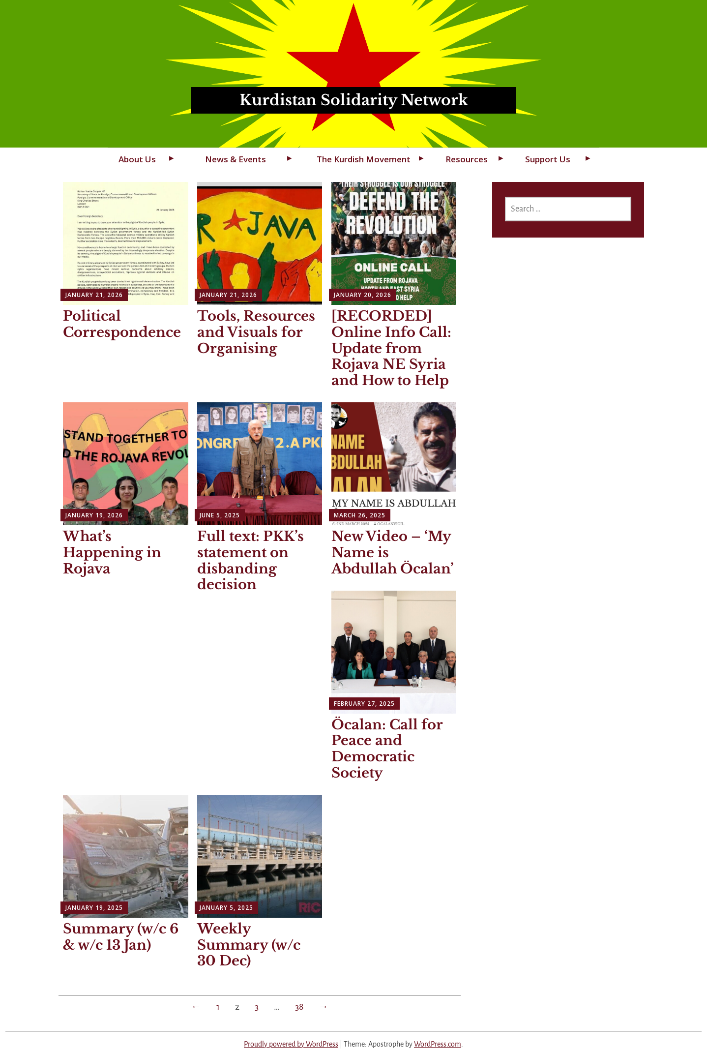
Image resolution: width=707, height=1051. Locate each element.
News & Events (235, 159)
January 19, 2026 (94, 515)
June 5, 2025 (220, 515)
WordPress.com (437, 1044)
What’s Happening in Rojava (112, 552)
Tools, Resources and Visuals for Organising (256, 332)
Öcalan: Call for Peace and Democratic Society (387, 749)
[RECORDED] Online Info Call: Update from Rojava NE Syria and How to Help (391, 348)
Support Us (547, 159)
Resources (466, 159)
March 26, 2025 (359, 515)
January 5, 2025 (226, 907)
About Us (137, 159)
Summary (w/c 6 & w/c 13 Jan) (120, 937)
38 (299, 1007)
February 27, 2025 (364, 703)
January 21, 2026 (94, 295)
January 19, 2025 (94, 907)
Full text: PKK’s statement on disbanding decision (250, 560)
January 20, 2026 (362, 295)
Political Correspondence (122, 324)
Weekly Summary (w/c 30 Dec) (248, 945)
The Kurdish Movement (364, 159)
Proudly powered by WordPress (291, 1044)
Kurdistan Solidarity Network (353, 100)
